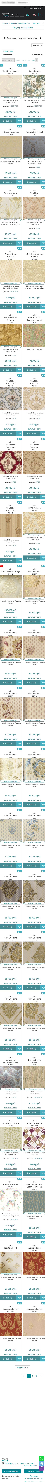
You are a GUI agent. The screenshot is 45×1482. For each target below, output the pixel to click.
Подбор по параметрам (22, 28)
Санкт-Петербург (8, 2)
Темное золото (8, 51)
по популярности (8, 60)
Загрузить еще (22, 1367)
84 (39, 60)
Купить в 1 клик (10, 116)
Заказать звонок (33, 1471)
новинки (24, 60)
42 (36, 60)
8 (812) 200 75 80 (27, 1463)
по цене (17, 60)
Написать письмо (11, 1471)
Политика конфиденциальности (33, 1477)
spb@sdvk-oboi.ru (10, 1463)
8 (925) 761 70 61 (30, 1466)
